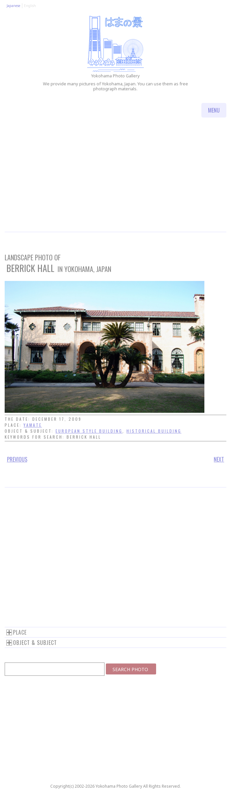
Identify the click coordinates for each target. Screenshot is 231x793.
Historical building (153, 431)
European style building (89, 431)
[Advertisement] (115, 181)
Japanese (13, 5)
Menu (214, 110)
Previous (17, 459)
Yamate (33, 425)
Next (219, 459)
